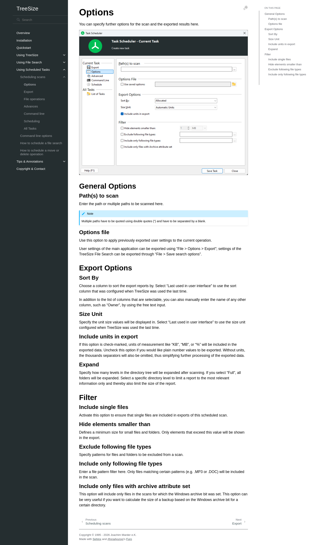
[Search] (40, 19)
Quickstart (23, 47)
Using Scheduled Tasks (33, 69)
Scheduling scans (32, 77)
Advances (31, 106)
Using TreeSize (27, 55)
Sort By (272, 34)
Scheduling (32, 121)
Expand (273, 49)
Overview (23, 33)
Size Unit (273, 39)
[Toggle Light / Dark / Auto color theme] (245, 7)
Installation (24, 40)
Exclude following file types (284, 69)
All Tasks (30, 128)
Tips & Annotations (29, 161)
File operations (34, 99)
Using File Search (29, 62)
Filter (268, 54)
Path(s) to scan (277, 18)
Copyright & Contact (30, 168)
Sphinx (97, 539)
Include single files (279, 59)
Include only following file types (287, 74)
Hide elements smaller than (285, 64)
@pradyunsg (115, 539)
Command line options (36, 136)
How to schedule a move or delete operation (39, 152)
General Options (275, 13)
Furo (129, 539)
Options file (275, 23)
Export (28, 91)
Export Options (274, 29)
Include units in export (281, 44)
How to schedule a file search (41, 143)
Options (30, 84)
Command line (34, 113)
